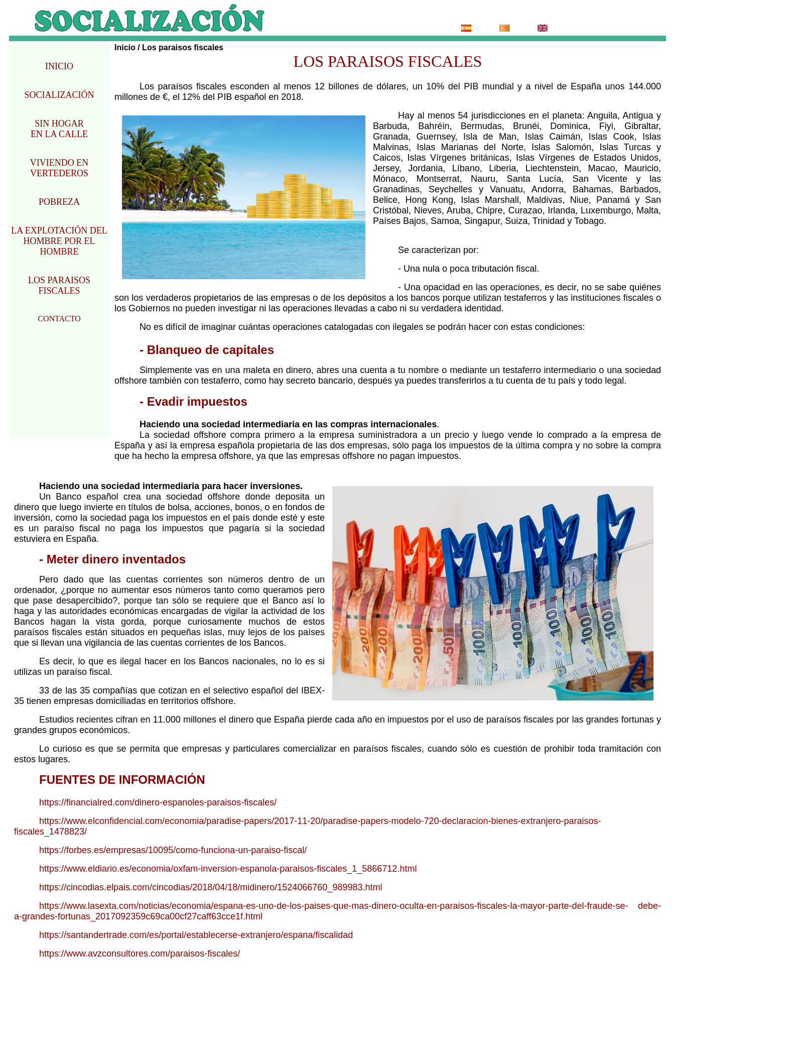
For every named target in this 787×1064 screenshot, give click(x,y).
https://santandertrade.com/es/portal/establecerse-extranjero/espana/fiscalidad (196, 935)
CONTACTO (59, 318)
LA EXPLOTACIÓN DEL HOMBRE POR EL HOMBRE (59, 241)
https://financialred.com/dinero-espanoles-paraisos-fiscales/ (158, 802)
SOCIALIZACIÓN (59, 95)
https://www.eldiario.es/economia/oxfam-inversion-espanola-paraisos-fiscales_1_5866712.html (228, 869)
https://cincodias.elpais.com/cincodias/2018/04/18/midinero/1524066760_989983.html (210, 887)
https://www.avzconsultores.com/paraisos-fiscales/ (139, 954)
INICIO (59, 66)
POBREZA (59, 202)
